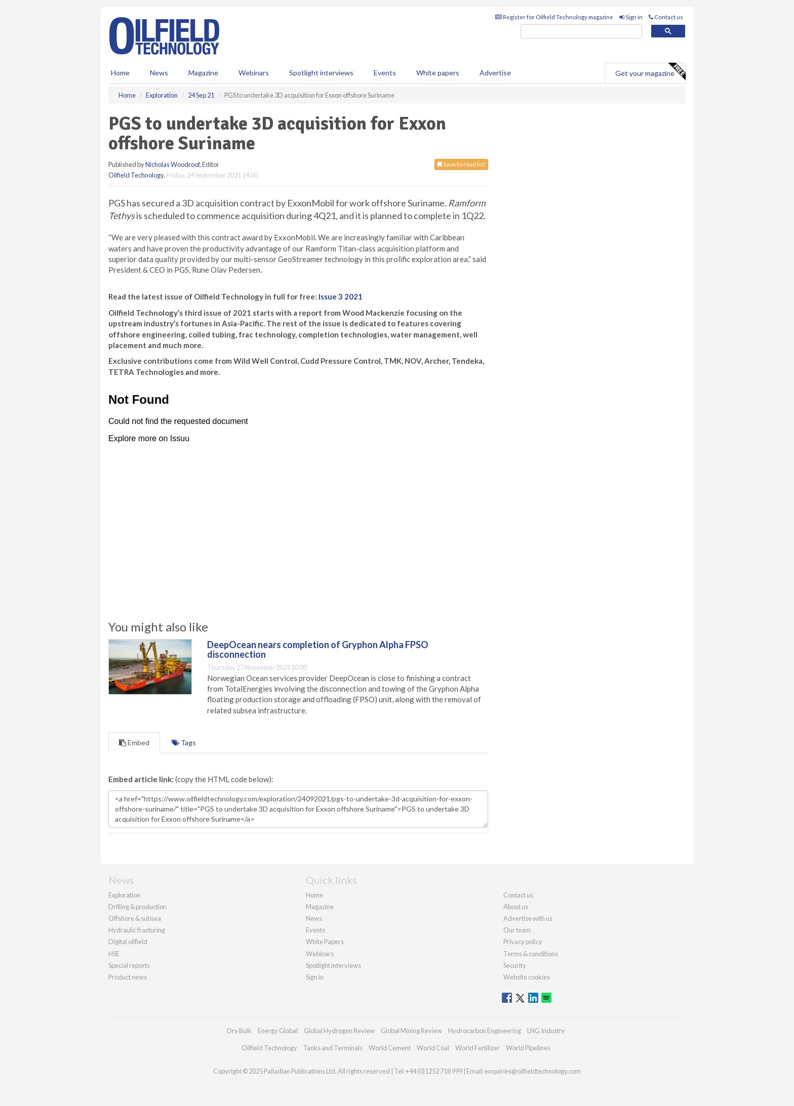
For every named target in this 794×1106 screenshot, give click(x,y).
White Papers (325, 942)
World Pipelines (528, 1048)
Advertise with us (527, 918)
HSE (114, 954)
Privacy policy (522, 942)
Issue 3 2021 (341, 296)
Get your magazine (650, 71)
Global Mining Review (411, 1031)
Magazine (203, 72)
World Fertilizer (477, 1048)
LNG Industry (546, 1031)
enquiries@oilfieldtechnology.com (533, 1071)
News (314, 918)
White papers (437, 72)
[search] (581, 31)
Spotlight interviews (321, 72)
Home (120, 72)
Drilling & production (137, 907)
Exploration (124, 895)
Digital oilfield (127, 942)
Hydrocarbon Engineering (484, 1031)
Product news (127, 977)
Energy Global (278, 1031)
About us (515, 907)
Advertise (495, 72)
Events (385, 72)
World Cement (390, 1048)
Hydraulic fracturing (136, 930)
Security (514, 965)
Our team (517, 930)
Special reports (129, 965)
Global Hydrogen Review (339, 1031)
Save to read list (461, 164)
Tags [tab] (184, 742)
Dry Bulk (239, 1031)
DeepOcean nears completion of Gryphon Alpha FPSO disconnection (317, 649)
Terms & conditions (530, 954)
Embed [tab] (134, 742)
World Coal (433, 1048)
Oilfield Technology (136, 175)
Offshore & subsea (134, 918)
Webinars (254, 72)
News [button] (159, 72)
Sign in (631, 17)
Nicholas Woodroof (172, 164)
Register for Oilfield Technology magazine (554, 17)
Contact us (666, 17)
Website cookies (526, 977)
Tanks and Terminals (333, 1048)
